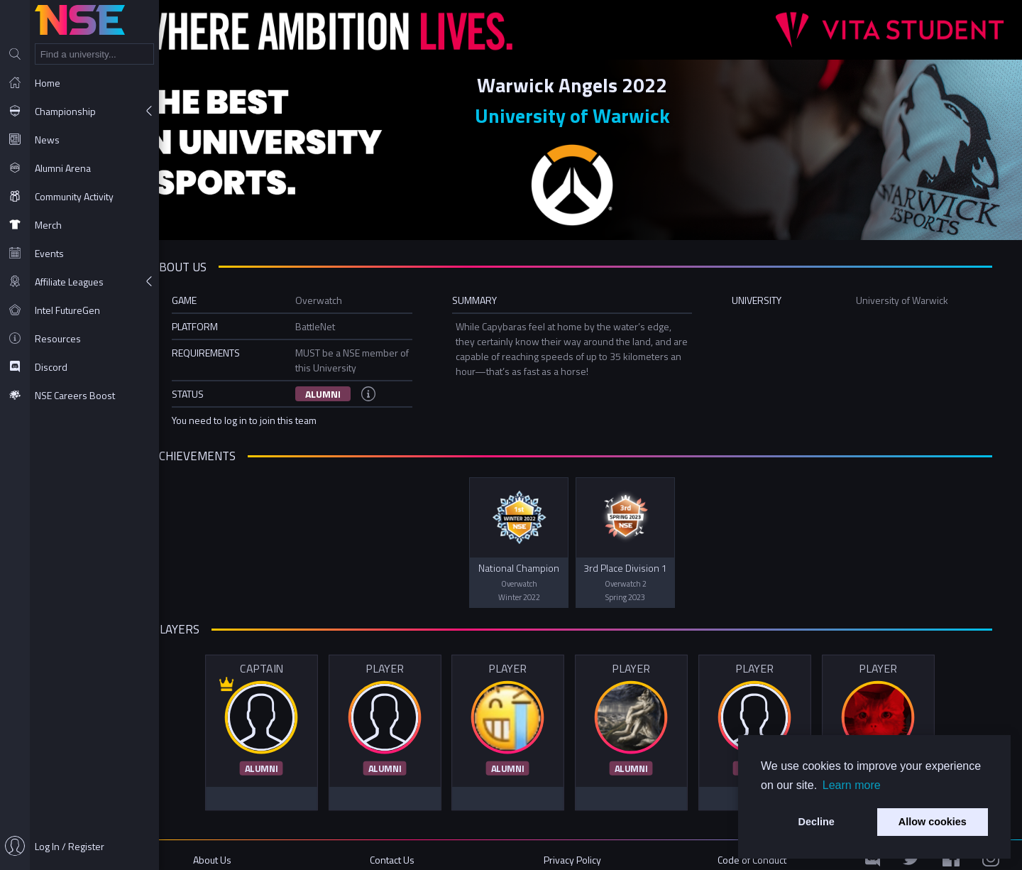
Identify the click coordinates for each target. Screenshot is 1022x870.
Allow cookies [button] (933, 821)
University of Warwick (590, 113)
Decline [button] (816, 821)
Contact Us (417, 850)
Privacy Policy (591, 850)
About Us (245, 850)
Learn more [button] (852, 785)
